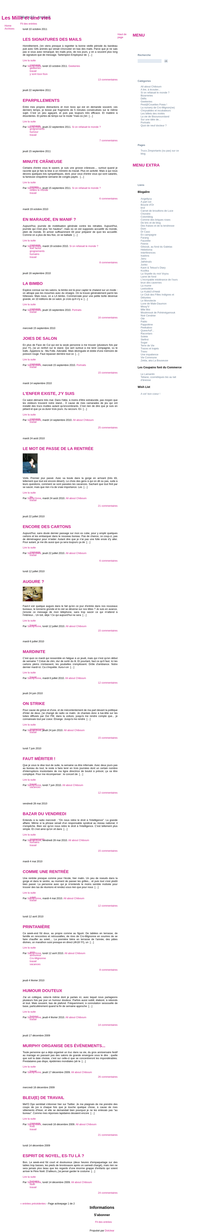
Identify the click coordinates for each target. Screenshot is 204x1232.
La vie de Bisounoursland (155, 116)
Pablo (144, 321)
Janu (143, 258)
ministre (34, 186)
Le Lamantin (148, 374)
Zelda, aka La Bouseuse (154, 360)
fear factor (35, 248)
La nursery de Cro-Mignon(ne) (158, 107)
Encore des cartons (47, 526)
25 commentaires (108, 427)
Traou (144, 351)
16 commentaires (108, 317)
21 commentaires (108, 505)
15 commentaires (108, 372)
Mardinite (34, 651)
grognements (37, 128)
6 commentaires (108, 198)
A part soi (146, 201)
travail (33, 70)
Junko (144, 264)
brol (143, 207)
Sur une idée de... (151, 119)
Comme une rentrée (46, 871)
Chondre (145, 213)
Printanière (36, 926)
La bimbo (33, 283)
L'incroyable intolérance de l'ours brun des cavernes (159, 281)
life (31, 497)
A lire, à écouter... (150, 89)
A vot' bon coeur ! (150, 393)
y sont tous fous (39, 73)
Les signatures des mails (52, 39)
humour (34, 131)
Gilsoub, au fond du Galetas (156, 246)
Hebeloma (146, 249)
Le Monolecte (148, 300)
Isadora (145, 255)
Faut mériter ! (39, 758)
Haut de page (122, 36)
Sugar (144, 342)
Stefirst (145, 339)
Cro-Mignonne (38, 958)
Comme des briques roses (155, 219)
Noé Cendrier (148, 315)
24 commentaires (108, 1192)
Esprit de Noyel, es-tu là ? (53, 1155)
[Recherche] (150, 61)
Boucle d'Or (147, 204)
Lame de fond (148, 276)
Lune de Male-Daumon (154, 303)
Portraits (145, 122)
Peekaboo (146, 327)
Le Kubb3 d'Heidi (150, 291)
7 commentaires (108, 140)
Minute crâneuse (42, 161)
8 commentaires (108, 262)
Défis (143, 98)
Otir (143, 318)
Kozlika (145, 270)
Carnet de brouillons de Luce (157, 210)
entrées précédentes (33, 1203)
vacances (35, 787)
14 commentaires (108, 1024)
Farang (145, 237)
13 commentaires (108, 79)
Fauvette (146, 240)
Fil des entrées (28, 23)
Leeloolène (147, 288)
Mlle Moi (145, 309)
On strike (34, 703)
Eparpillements (41, 100)
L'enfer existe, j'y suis (49, 393)
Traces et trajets (150, 348)
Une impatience (149, 354)
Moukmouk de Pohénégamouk (158, 312)
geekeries (35, 67)
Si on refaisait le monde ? (155, 92)
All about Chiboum (151, 86)
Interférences (148, 252)
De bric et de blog (151, 222)
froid (32, 1126)
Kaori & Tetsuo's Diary (153, 267)
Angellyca (146, 198)
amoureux (35, 955)
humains (34, 254)
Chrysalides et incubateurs (156, 110)
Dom (143, 228)
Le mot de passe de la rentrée (58, 448)
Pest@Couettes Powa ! (154, 104)
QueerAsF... (147, 330)
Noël (32, 1184)
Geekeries (146, 101)
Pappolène (147, 324)
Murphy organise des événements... (64, 1045)
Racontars (146, 333)
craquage (35, 64)
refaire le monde (39, 189)
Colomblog (147, 216)
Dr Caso (145, 231)
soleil (32, 897)
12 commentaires (108, 682)
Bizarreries (147, 95)
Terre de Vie (147, 345)
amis (32, 952)
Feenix (144, 243)
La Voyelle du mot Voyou (155, 273)
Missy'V (145, 306)
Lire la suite (29, 60)
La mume (146, 285)
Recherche (144, 55)
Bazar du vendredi (44, 813)
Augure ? (33, 581)
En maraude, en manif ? (49, 219)
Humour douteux (42, 990)
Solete (144, 336)
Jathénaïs (146, 261)
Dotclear (109, 1230)
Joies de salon (40, 338)
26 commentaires (108, 1076)
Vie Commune (149, 357)
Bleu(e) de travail (43, 1097)
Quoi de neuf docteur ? (154, 125)
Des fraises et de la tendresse (157, 225)
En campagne (148, 234)
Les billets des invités (153, 113)
